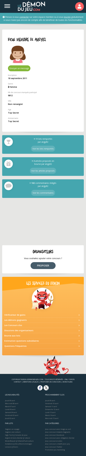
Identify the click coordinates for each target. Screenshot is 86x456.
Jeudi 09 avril (10, 400)
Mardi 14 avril (50, 415)
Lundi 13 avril (50, 412)
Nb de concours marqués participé (22, 92)
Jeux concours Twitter (53, 447)
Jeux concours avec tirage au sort (58, 429)
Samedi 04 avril (11, 412)
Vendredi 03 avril (11, 415)
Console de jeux (21, 435)
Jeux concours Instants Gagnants (57, 432)
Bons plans (67, 382)
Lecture (8, 447)
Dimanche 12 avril (52, 409)
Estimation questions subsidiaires (21, 340)
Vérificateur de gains (14, 314)
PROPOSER (43, 265)
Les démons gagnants (15, 320)
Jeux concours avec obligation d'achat (59, 438)
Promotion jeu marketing (55, 450)
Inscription (12, 75)
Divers (15, 447)
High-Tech (9, 435)
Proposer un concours (50, 382)
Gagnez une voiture (13, 432)
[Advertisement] (43, 221)
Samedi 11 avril (51, 406)
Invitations (9, 444)
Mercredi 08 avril (11, 403)
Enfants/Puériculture (26, 441)
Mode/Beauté (10, 441)
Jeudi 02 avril (10, 418)
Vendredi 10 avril (51, 403)
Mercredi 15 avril (51, 418)
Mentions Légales (31, 382)
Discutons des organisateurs (18, 330)
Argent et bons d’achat (13, 438)
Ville (9, 101)
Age (9, 109)
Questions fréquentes (15, 346)
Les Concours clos (13, 325)
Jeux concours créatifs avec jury (57, 444)
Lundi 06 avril (10, 409)
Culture (27, 438)
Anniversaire (13, 118)
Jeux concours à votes (53, 441)
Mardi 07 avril (10, 406)
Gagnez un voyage (12, 429)
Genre (10, 84)
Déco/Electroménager (23, 444)
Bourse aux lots (12, 335)
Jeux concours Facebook (54, 435)
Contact (17, 382)
